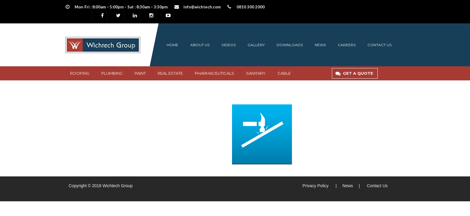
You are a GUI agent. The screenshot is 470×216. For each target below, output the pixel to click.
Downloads (290, 45)
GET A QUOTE (355, 73)
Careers (346, 45)
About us (200, 45)
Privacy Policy (315, 185)
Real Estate (170, 73)
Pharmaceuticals (214, 73)
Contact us (379, 45)
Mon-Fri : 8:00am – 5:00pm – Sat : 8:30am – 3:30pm (121, 6)
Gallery (256, 45)
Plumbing (112, 73)
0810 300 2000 (250, 6)
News (320, 45)
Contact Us (377, 185)
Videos (229, 45)
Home (172, 45)
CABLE (284, 73)
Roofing (79, 73)
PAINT (140, 73)
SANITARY (256, 73)
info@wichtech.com (202, 6)
